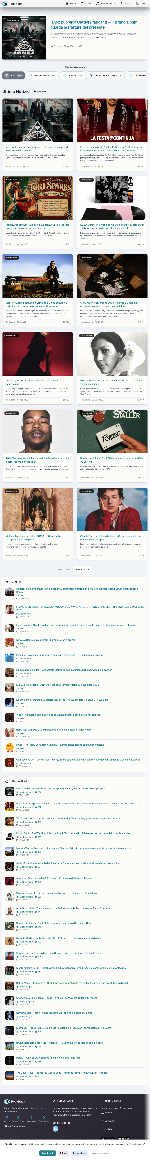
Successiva (82, 569)
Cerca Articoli (109, 1108)
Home (70, 4)
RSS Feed (40, 91)
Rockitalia (14, 1101)
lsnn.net (108, 1139)
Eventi (125, 4)
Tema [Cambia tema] (140, 3)
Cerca (85, 4)
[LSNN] (55, 1129)
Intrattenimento (105, 4)
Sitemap (107, 1112)
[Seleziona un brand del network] (123, 1129)
